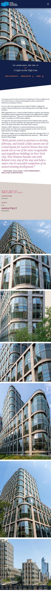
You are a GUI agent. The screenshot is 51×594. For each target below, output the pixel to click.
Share (39, 76)
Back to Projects (11, 76)
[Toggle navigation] (48, 4)
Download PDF (27, 76)
